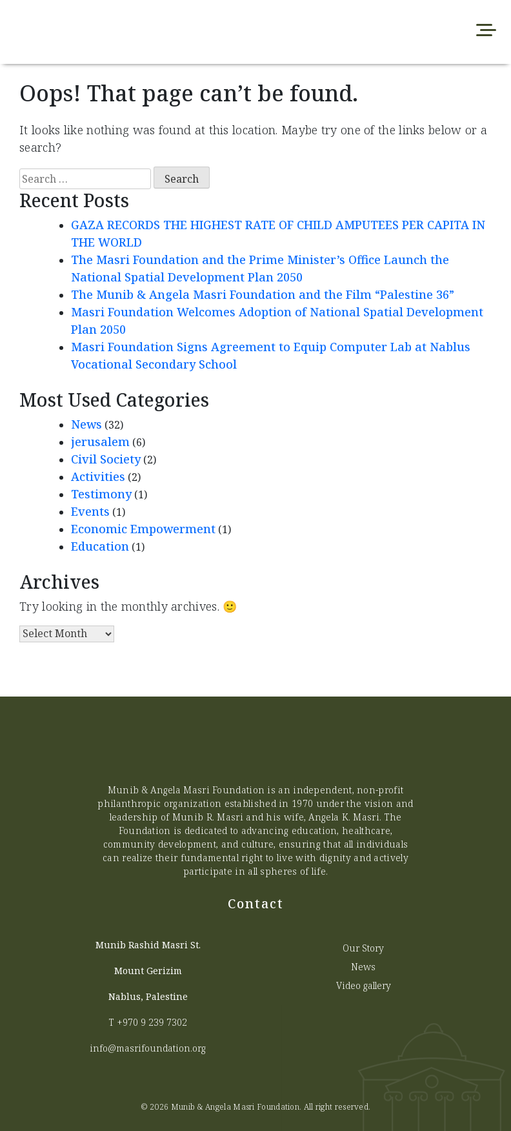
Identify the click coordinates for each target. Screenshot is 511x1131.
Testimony (101, 494)
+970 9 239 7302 (152, 1022)
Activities (98, 476)
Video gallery (363, 985)
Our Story (363, 948)
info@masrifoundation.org (148, 1048)
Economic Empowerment (143, 528)
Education (100, 546)
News (86, 424)
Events (90, 511)
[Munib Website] (153, 32)
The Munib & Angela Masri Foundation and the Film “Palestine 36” (262, 294)
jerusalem (100, 441)
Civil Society (106, 459)
